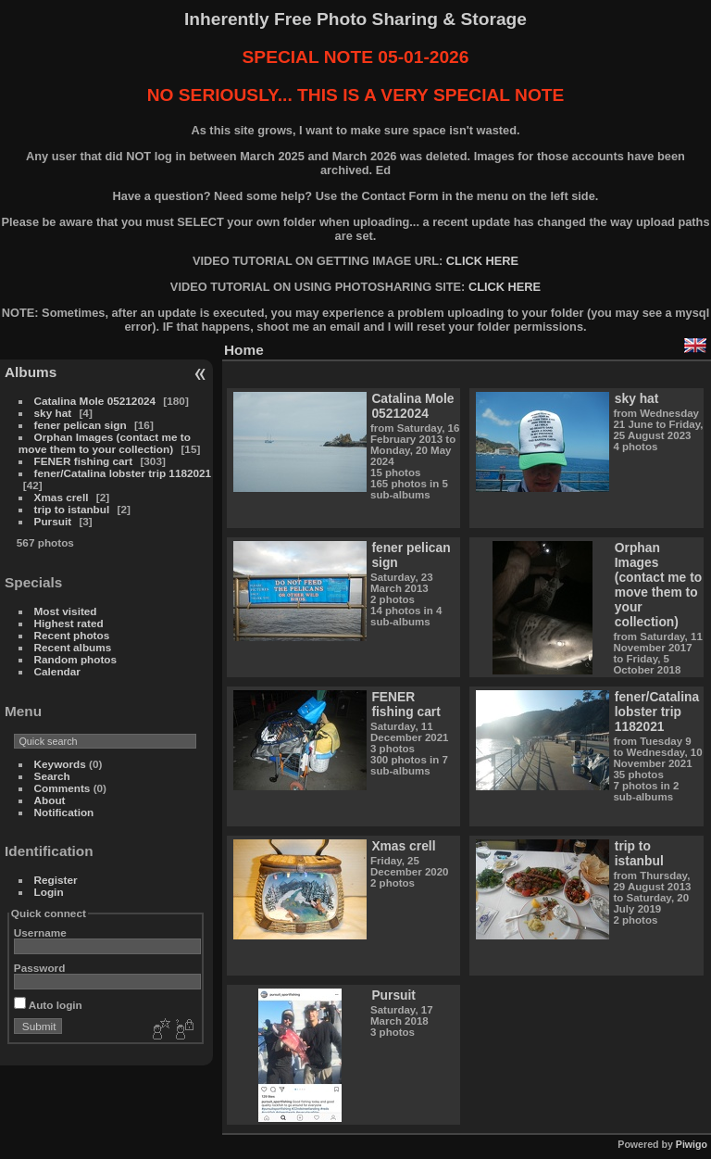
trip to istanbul (72, 509)
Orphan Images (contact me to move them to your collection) (105, 443)
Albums (30, 372)
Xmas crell (61, 497)
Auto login (48, 1005)
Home (244, 350)
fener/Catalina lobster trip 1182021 (123, 473)
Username (40, 932)
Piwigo (691, 1144)
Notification (64, 812)
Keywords (60, 764)
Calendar (57, 671)
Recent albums (73, 647)
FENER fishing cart (83, 461)
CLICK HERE (482, 261)
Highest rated (69, 623)
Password (40, 968)
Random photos (76, 659)
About (50, 800)
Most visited (65, 611)
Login (49, 892)
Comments (62, 788)
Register (56, 880)
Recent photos (72, 635)
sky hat (53, 413)
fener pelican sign (80, 425)
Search (52, 776)
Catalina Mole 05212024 (95, 401)
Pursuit (53, 521)
